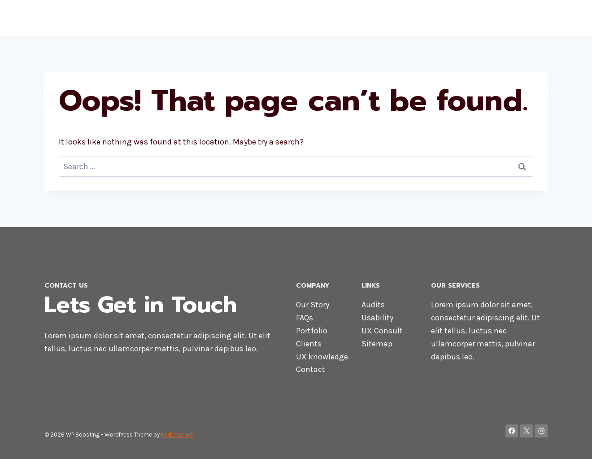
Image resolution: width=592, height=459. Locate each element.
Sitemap (376, 344)
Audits (373, 305)
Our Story (312, 305)
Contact (499, 18)
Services (457, 18)
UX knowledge (322, 357)
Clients (309, 344)
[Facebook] (511, 430)
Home (334, 18)
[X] (526, 430)
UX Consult (382, 331)
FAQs (304, 318)
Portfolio (311, 331)
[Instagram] (541, 430)
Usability (377, 318)
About (367, 18)
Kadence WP (177, 434)
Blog (534, 18)
